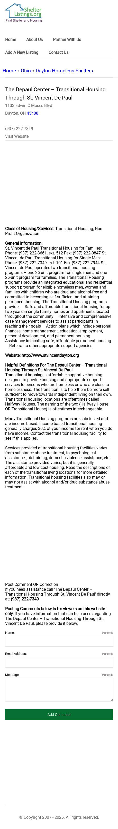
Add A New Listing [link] (21, 52)
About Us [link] (34, 39)
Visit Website (17, 136)
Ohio (26, 71)
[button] (59, 714)
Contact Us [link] (58, 52)
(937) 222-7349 (19, 128)
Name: (59, 633)
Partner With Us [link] (67, 39)
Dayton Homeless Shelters (64, 71)
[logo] (23, 12)
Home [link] (10, 39)
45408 (32, 113)
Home (9, 71)
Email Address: (59, 654)
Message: (59, 675)
